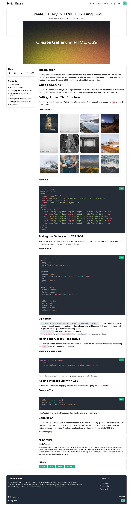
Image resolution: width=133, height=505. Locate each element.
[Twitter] (111, 3)
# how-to (70, 466)
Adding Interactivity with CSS (21, 102)
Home (92, 3)
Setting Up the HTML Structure (21, 91)
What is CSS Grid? (16, 88)
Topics (98, 3)
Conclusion (14, 105)
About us (105, 483)
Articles (105, 3)
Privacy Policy (105, 486)
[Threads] (115, 3)
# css (51, 466)
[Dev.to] (119, 3)
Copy (121, 188)
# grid (60, 466)
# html (42, 466)
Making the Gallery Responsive (21, 99)
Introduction (14, 85)
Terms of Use (105, 489)
